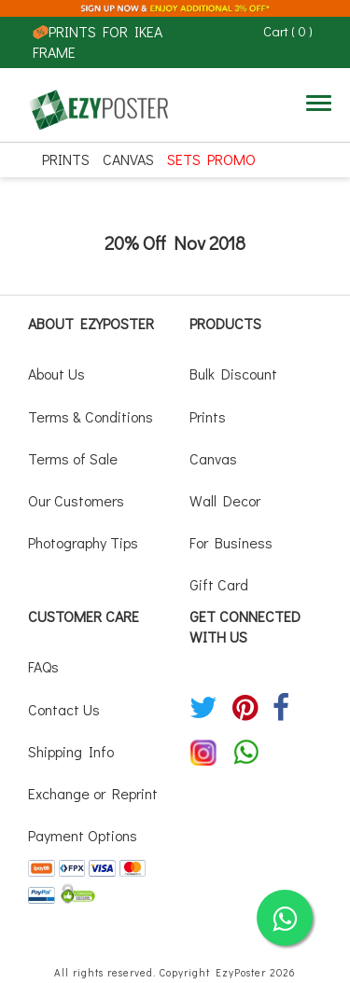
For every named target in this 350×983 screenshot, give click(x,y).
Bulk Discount (233, 373)
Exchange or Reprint (93, 793)
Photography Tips (83, 542)
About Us (56, 373)
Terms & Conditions (90, 416)
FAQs (43, 666)
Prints (66, 159)
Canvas (128, 159)
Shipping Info (71, 751)
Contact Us (64, 709)
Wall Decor (224, 500)
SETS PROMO (211, 159)
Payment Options (82, 835)
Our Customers (76, 500)
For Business (231, 542)
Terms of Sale (73, 458)
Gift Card (218, 584)
